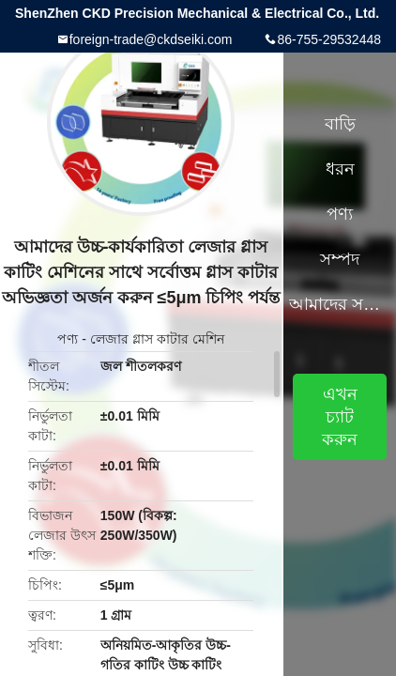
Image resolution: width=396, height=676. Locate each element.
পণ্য (67, 338)
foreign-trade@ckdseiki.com (151, 39)
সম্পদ (339, 259)
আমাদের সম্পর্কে (339, 304)
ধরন (340, 169)
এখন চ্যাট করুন (340, 417)
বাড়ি (340, 124)
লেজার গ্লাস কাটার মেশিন (157, 338)
